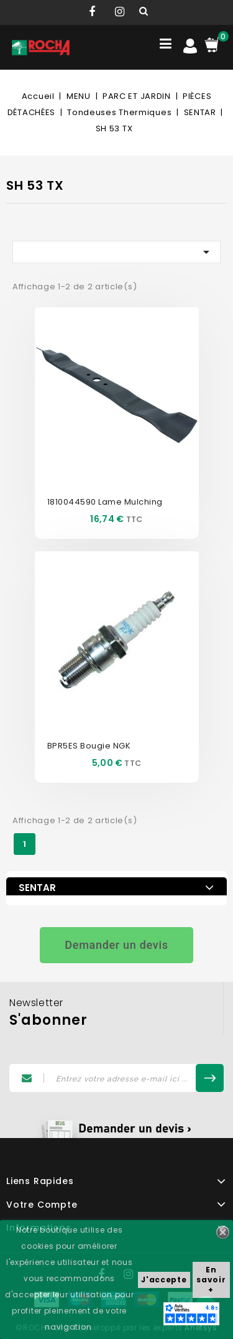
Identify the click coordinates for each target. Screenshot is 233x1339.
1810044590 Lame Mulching (105, 502)
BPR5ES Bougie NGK (89, 746)
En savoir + (211, 1279)
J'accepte (163, 1279)
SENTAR (37, 887)
